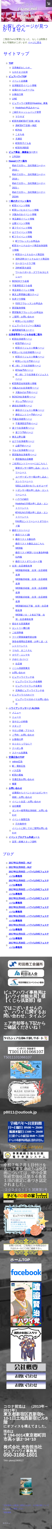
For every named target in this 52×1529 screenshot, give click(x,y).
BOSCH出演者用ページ (23, 397)
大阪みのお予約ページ (26, 392)
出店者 (18, 664)
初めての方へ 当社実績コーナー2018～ (28, 176)
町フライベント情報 (22, 236)
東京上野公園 (18, 437)
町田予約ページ (23, 343)
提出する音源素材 (21, 623)
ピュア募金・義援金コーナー (23, 152)
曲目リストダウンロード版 (28, 561)
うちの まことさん (22, 650)
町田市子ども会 (23, 143)
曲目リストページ (21, 530)
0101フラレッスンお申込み (29, 303)
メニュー (16, 712)
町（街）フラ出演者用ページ (26, 365)
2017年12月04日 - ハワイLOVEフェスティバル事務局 (29, 900)
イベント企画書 (20, 81)
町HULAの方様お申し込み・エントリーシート (31, 514)
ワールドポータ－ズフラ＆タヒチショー (32, 274)
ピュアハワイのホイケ (23, 695)
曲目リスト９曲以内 (25, 539)
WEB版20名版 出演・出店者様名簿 (31, 581)
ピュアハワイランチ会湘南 (28, 681)
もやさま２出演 (20, 72)
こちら (7, 1508)
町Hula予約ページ (24, 370)
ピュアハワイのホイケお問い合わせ (32, 701)
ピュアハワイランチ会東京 (28, 686)
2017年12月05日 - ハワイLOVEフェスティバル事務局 (29, 873)
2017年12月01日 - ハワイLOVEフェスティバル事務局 (29, 927)
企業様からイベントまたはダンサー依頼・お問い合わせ (30, 795)
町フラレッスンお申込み (27, 241)
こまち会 (19, 134)
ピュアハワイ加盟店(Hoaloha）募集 (30, 103)
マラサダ (19, 116)
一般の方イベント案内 (20, 201)
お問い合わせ (18, 672)
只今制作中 (20, 824)
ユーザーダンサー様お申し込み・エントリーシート (32, 479)
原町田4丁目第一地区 (26, 125)
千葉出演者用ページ (22, 419)
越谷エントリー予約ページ (28, 414)
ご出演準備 (17, 632)
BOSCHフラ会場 (20, 281)
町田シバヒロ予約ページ (27, 361)
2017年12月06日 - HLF (20, 863)
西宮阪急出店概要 (24, 459)
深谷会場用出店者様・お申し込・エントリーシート (30, 643)
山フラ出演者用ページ (23, 441)
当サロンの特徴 (20, 721)
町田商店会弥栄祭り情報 (24, 383)
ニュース (16, 717)
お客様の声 (17, 739)
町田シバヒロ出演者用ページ (26, 352)
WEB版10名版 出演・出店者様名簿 (31, 599)
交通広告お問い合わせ (23, 779)
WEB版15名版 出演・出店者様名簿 (31, 590)
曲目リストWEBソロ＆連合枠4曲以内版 (31, 554)
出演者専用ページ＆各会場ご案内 (25, 334)
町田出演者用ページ (22, 339)
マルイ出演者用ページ (23, 450)
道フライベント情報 (22, 228)
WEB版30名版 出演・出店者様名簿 (31, 572)
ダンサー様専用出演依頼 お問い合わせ (30, 812)
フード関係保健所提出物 (24, 637)
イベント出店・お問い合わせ (26, 801)
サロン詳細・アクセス (23, 730)
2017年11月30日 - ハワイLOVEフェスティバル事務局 (29, 945)
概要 (14, 784)
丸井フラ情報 (18, 299)
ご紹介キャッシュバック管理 (26, 112)
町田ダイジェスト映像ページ (29, 348)
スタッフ (16, 726)
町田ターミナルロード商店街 (29, 254)
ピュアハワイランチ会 (23, 677)
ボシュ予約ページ (24, 401)
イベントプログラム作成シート (24, 837)
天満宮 (18, 139)
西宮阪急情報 (18, 308)
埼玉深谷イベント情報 (23, 290)
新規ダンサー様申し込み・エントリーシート (32, 470)
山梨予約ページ (23, 446)
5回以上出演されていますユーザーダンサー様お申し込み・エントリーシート (32, 490)
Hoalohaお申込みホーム (27, 107)
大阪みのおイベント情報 (24, 214)
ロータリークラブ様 (25, 263)
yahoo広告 (17, 761)
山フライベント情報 (22, 232)
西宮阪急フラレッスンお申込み (27, 312)
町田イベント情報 (21, 205)
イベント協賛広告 (21, 819)
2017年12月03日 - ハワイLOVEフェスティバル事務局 (29, 909)
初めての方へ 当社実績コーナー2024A (28, 194)
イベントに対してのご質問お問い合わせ (30, 830)
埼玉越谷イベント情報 (23, 219)
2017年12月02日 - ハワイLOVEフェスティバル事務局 (29, 918)
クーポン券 (17, 748)
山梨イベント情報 (21, 223)
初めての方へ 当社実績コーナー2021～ (28, 185)
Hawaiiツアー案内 (18, 161)
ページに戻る (34, 42)
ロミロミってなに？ (22, 744)
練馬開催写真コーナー (23, 330)
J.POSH (16, 156)
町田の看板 (17, 775)
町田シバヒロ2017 (24, 321)
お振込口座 (17, 94)
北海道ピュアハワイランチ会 (29, 690)
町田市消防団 (22, 148)
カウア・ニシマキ (21, 655)
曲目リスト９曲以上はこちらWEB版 (29, 545)
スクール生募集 (20, 753)
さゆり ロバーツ (20, 659)
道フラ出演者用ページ (23, 428)
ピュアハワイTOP (18, 76)
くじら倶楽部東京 (21, 668)
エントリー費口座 (21, 628)
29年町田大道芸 (23, 268)
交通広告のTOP (16, 757)
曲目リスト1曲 (22, 535)
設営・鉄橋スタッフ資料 (24, 841)
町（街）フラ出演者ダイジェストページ (32, 376)
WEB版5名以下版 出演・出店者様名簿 (31, 608)
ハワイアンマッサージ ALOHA (24, 708)
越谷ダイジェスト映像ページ (29, 410)
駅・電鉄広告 (18, 766)
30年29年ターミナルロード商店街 (32, 259)
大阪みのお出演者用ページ (25, 388)
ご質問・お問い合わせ (23, 317)
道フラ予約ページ (24, 432)
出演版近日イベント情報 (24, 85)
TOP (11, 63)
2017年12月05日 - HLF (20, 867)
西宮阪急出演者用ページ (24, 454)
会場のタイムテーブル (23, 90)
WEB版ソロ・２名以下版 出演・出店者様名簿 (30, 617)
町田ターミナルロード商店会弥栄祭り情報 (30, 247)
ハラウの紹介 (22, 499)
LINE (14, 99)
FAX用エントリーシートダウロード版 (31, 523)
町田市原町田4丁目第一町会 (26, 121)
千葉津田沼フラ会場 (22, 285)
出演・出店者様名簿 (22, 566)
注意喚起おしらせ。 (22, 67)
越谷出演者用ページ (22, 406)
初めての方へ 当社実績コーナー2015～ (28, 167)
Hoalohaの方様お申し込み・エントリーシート (31, 505)
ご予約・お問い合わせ (23, 735)
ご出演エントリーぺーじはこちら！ (30, 463)
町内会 (18, 130)
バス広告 (16, 770)
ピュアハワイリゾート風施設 (26, 325)
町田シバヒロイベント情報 (25, 210)
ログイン (6, 1523)
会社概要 (16, 806)
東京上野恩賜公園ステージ (25, 294)
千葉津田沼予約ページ (26, 423)
